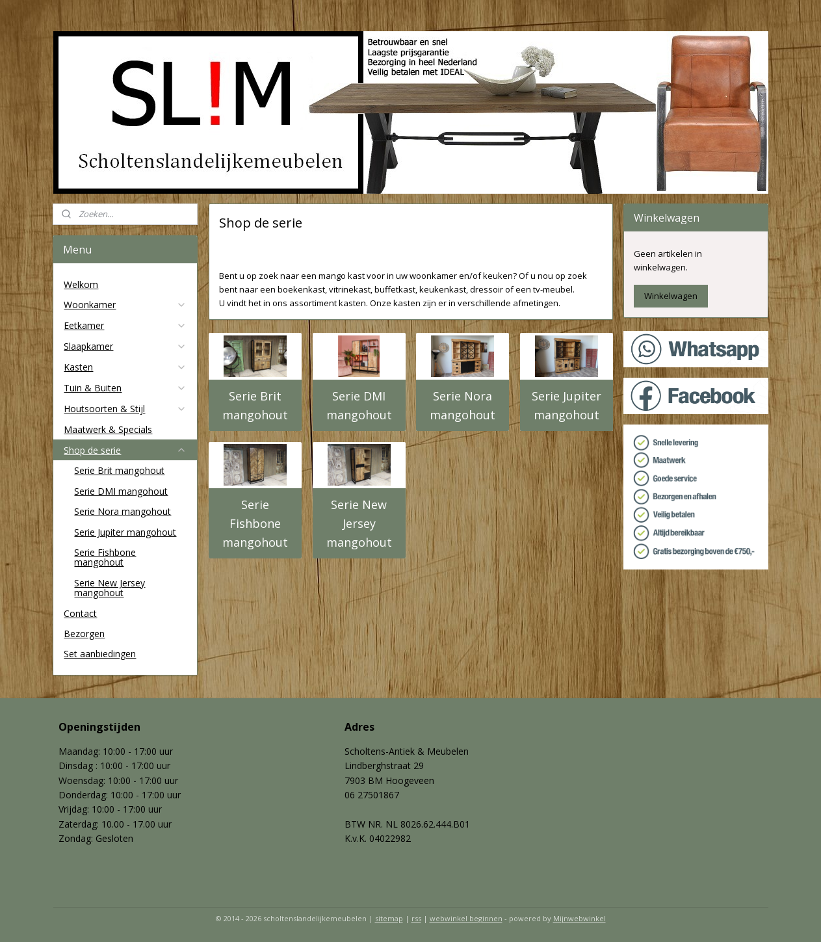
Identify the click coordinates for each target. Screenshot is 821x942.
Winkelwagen (670, 296)
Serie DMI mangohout (358, 405)
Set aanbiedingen (100, 654)
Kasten (125, 367)
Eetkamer (125, 325)
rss (416, 918)
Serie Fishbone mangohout (255, 523)
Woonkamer (125, 304)
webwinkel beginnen (466, 918)
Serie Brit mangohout (255, 405)
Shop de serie (125, 450)
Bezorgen (84, 633)
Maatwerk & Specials (108, 429)
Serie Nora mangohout (462, 405)
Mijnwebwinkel (579, 918)
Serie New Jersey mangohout (358, 523)
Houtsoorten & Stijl (125, 408)
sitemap (389, 918)
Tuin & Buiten (125, 388)
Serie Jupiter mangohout (566, 405)
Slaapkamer (125, 346)
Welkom (81, 284)
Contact (80, 613)
